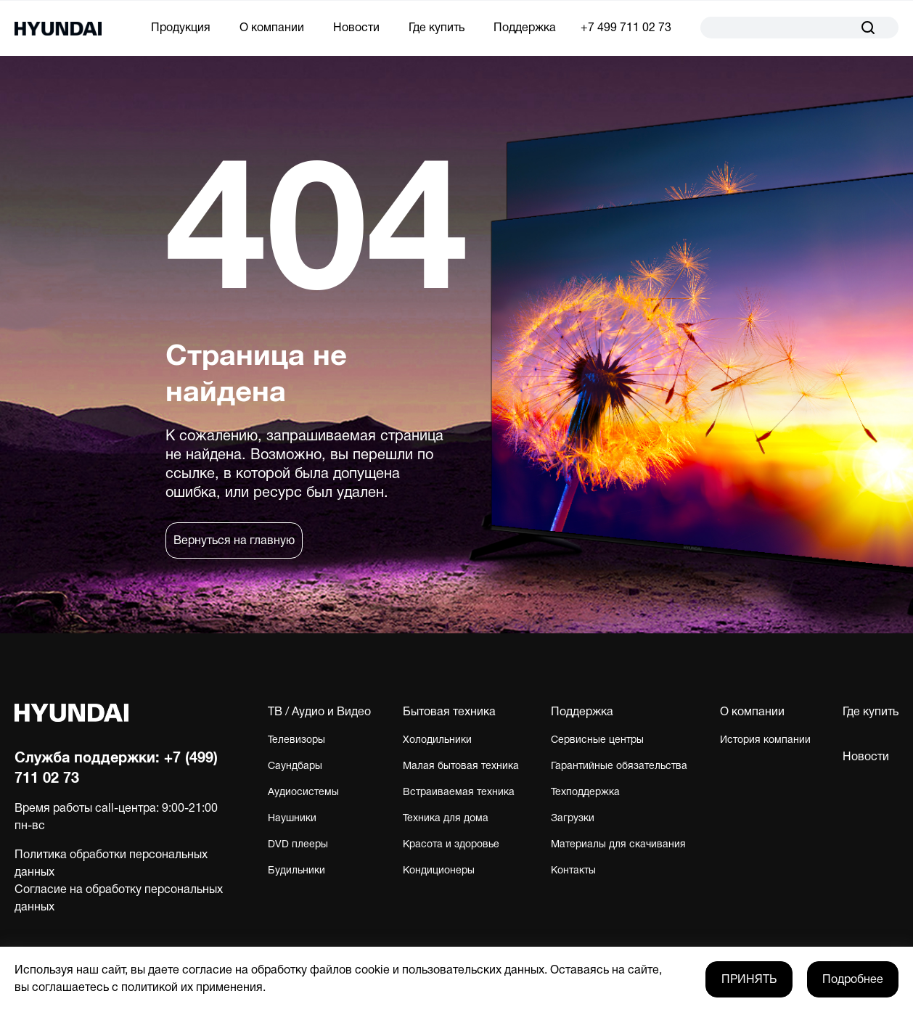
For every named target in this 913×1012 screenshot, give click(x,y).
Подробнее (852, 980)
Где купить (436, 28)
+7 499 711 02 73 (626, 28)
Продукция (180, 28)
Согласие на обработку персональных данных (119, 899)
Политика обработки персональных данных (111, 864)
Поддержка (525, 28)
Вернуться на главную (234, 541)
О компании (271, 28)
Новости (356, 28)
